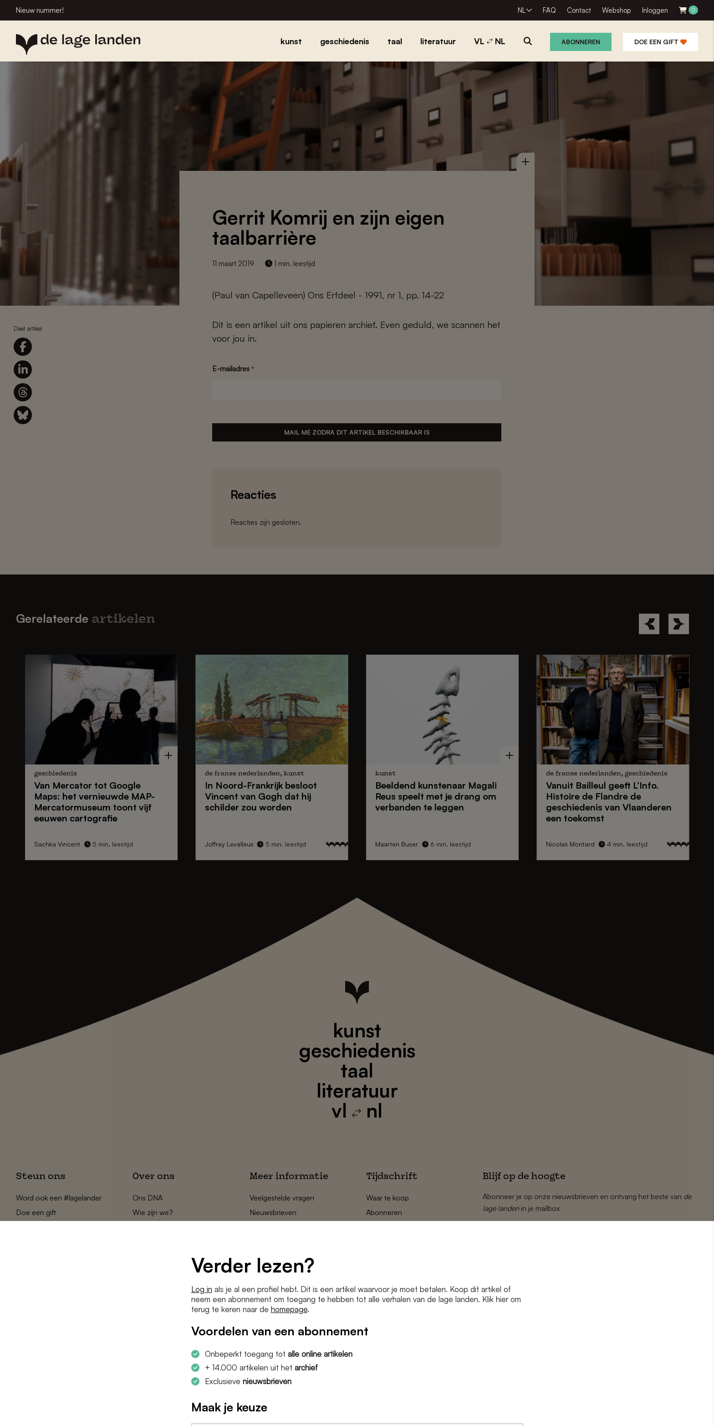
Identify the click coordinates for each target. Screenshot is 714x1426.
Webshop (616, 10)
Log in (201, 1289)
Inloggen (655, 10)
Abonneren (580, 42)
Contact (579, 10)
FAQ (549, 10)
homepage (289, 1309)
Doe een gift (660, 42)
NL (521, 10)
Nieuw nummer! (40, 10)
